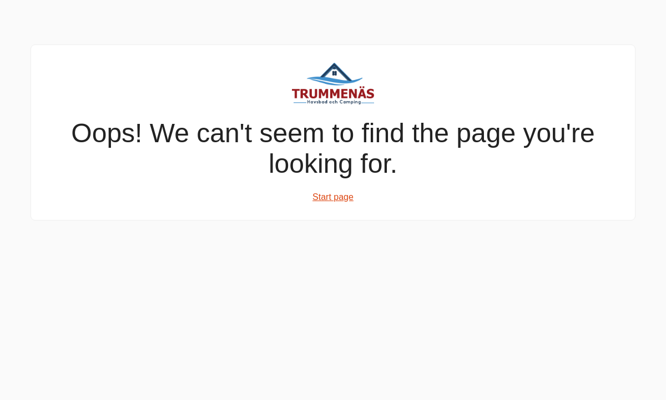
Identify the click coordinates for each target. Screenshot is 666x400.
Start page (333, 197)
